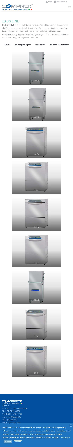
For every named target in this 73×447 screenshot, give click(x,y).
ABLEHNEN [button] (7, 442)
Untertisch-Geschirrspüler (59, 45)
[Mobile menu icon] (69, 7)
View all (7, 45)
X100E (36, 299)
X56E (36, 226)
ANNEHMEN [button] (18, 442)
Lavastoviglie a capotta (22, 45)
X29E (36, 153)
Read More (55, 437)
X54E (36, 190)
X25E (36, 336)
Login (49, 2)
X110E (36, 80)
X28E (36, 372)
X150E (36, 117)
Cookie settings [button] (65, 437)
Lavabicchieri (40, 45)
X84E (36, 263)
